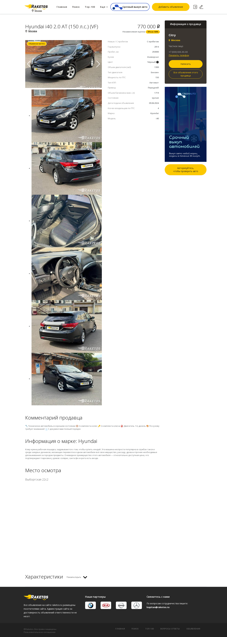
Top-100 (90, 6)
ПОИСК (135, 628)
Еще (104, 6)
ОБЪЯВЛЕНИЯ (193, 628)
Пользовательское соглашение (39, 632)
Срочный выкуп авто (130, 7)
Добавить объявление (170, 6)
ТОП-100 (149, 628)
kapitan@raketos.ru (158, 607)
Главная (62, 6)
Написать (185, 63)
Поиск (76, 6)
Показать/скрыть (74, 577)
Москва (38, 11)
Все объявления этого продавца (185, 74)
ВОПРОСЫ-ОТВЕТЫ (170, 628)
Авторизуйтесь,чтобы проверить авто (185, 170)
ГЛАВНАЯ (120, 628)
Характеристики (44, 576)
